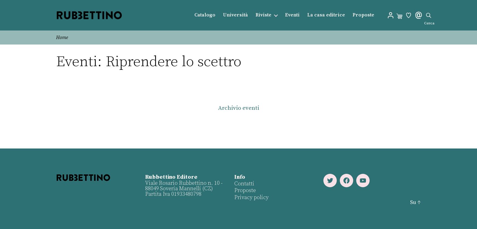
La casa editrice (326, 15)
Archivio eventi (238, 108)
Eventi (292, 15)
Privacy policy (251, 197)
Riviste (263, 15)
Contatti (244, 183)
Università (235, 15)
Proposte (363, 15)
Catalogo (204, 15)
